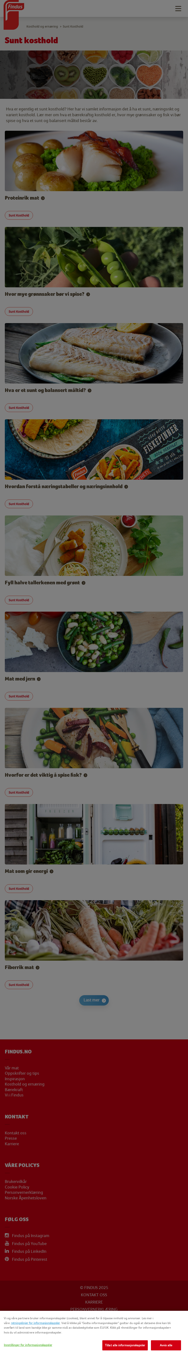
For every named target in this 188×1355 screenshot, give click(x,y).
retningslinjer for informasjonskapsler (35, 1323)
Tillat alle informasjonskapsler (125, 1345)
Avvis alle (166, 1345)
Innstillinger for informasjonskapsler (28, 1345)
